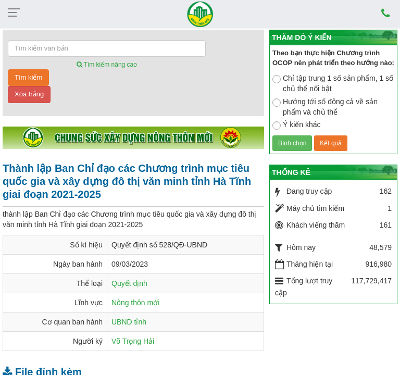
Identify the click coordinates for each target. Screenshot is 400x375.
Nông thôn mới (135, 302)
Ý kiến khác (296, 125)
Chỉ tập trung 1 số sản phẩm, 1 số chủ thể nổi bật (332, 83)
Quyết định (129, 283)
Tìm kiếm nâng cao (107, 64)
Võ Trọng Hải (132, 341)
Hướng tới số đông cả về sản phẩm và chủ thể (325, 106)
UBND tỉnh (128, 322)
